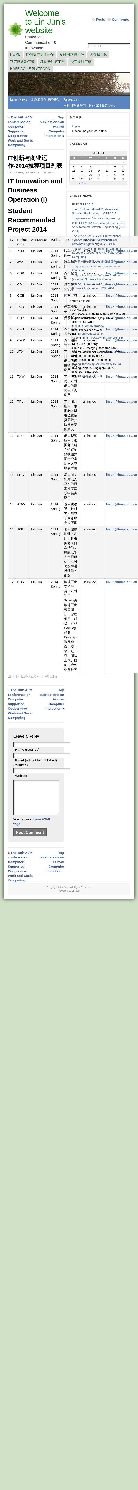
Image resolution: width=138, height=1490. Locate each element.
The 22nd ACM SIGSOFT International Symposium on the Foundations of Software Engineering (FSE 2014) (96, 240)
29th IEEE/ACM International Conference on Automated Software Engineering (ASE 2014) (98, 227)
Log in (76, 126)
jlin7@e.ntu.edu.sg (90, 375)
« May (82, 183)
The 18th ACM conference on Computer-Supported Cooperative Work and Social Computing (20, 131)
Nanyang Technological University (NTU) (95, 364)
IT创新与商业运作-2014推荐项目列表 (95, 261)
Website (21, 775)
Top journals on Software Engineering (96, 218)
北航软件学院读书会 (45, 99)
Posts (100, 19)
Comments (120, 19)
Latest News (18, 99)
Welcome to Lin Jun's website (45, 21)
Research (70, 99)
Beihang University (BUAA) (86, 325)
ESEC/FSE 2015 (82, 204)
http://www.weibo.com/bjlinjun (104, 337)
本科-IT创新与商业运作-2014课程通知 (89, 105)
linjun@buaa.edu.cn (121, 262)
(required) (27, 749)
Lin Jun (75, 897)
